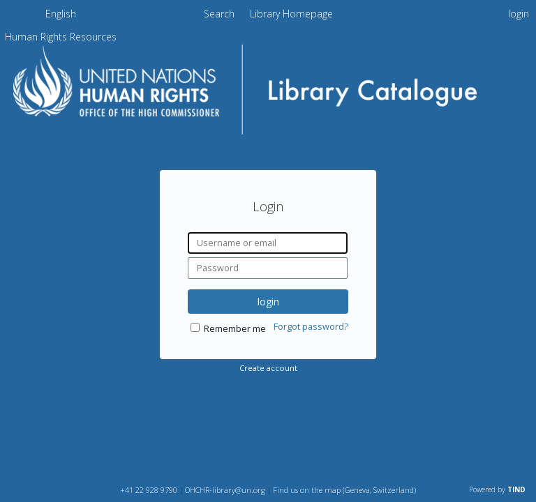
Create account (268, 368)
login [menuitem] (518, 13)
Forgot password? (311, 327)
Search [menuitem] (219, 13)
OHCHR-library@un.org (225, 490)
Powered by (497, 489)
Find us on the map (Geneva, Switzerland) (344, 490)
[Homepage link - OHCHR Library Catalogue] (268, 137)
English (60, 13)
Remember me (235, 329)
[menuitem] (60, 16)
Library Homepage (291, 13)
